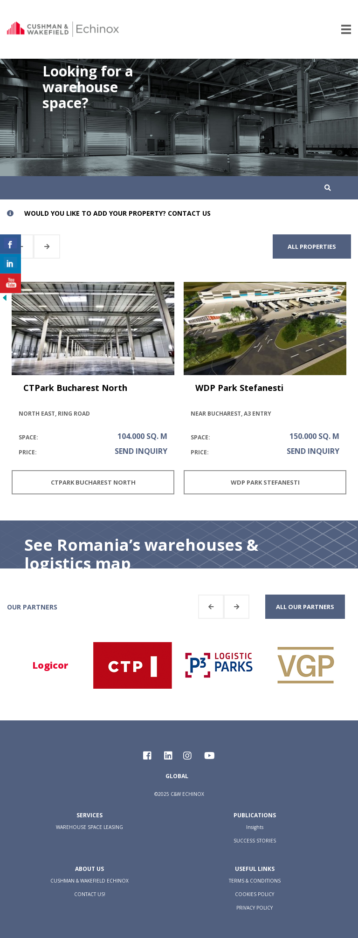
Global (176, 776)
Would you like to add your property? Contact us (117, 213)
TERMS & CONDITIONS (255, 880)
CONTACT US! (89, 894)
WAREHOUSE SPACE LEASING (89, 827)
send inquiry (141, 451)
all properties (312, 246)
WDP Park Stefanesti (239, 387)
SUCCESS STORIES (255, 840)
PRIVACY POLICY (254, 907)
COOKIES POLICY (254, 894)
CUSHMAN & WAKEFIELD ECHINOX (89, 880)
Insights (254, 827)
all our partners (305, 607)
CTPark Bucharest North (75, 387)
